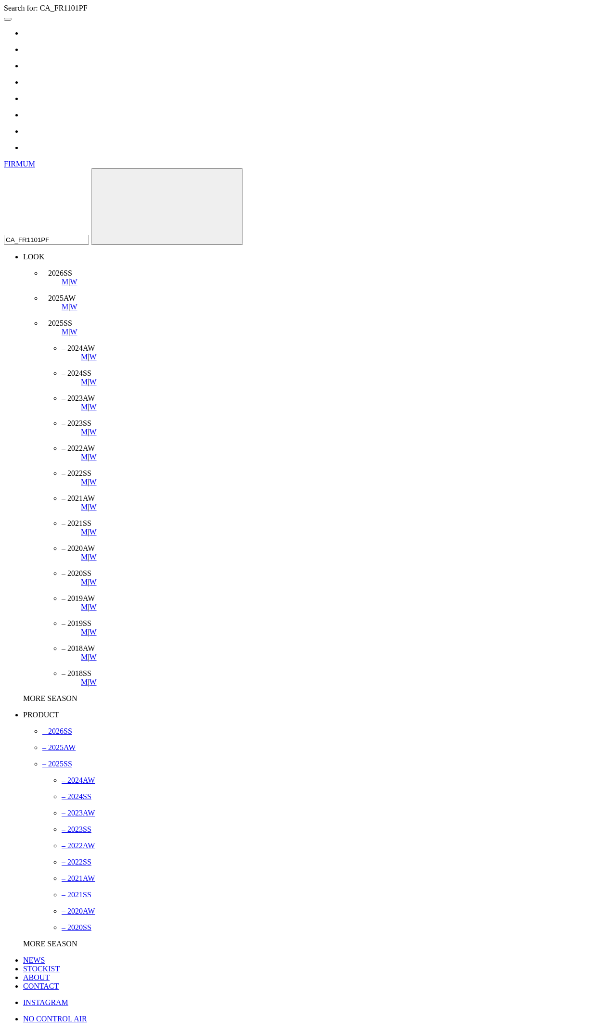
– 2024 (78, 780)
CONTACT (41, 986)
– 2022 (78, 845)
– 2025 (59, 747)
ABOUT (36, 977)
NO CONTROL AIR (55, 1019)
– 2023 (78, 813)
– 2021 (78, 878)
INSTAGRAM (45, 1002)
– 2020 (78, 911)
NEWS (34, 960)
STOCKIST (41, 969)
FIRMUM (19, 164)
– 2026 (57, 731)
